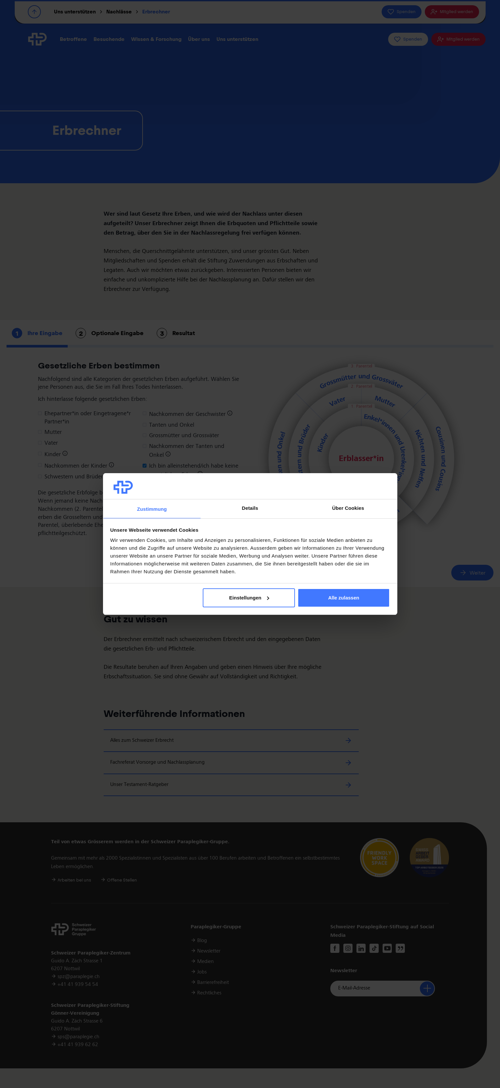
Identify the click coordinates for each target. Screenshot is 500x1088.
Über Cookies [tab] (348, 508)
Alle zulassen (343, 597)
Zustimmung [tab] (152, 509)
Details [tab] (250, 508)
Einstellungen (249, 597)
